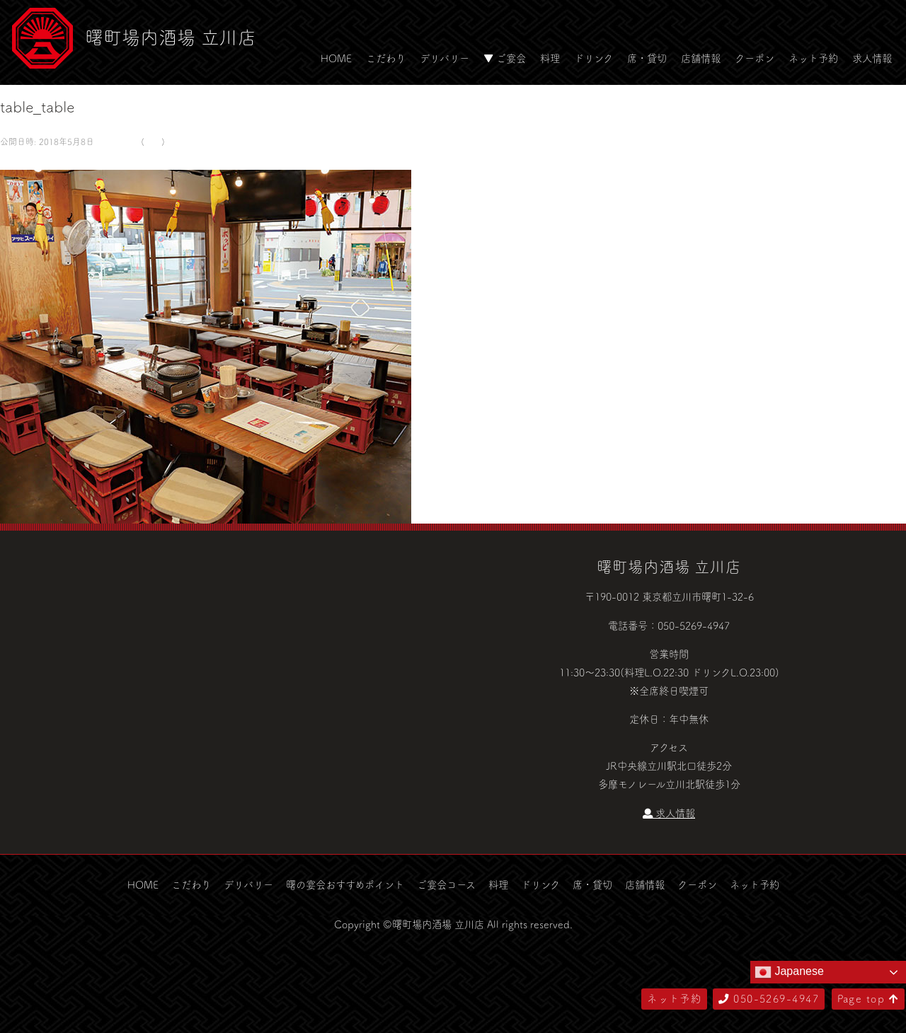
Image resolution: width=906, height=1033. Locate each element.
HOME (336, 58)
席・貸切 (647, 58)
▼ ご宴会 (504, 58)
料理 (550, 58)
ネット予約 (813, 58)
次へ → (51, 160)
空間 (152, 141)
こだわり (386, 58)
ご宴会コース (446, 884)
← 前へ (16, 160)
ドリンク (593, 58)
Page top (868, 998)
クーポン (754, 58)
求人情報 (872, 58)
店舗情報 (701, 58)
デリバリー (444, 58)
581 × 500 (116, 141)
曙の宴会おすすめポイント (345, 884)
